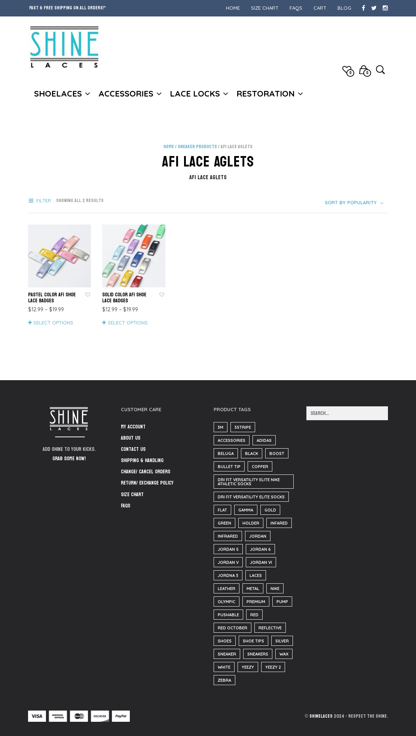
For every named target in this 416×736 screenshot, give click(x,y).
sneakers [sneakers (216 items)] (257, 654)
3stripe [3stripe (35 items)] (243, 427)
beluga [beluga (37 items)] (226, 453)
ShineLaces (321, 716)
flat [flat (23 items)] (222, 510)
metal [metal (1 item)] (253, 588)
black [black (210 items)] (251, 453)
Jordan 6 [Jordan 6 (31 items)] (260, 549)
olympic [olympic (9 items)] (226, 601)
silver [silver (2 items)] (282, 641)
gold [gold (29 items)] (270, 510)
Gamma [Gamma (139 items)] (245, 510)
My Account (133, 426)
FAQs (296, 8)
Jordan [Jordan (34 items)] (257, 536)
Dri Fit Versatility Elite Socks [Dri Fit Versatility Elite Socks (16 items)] (251, 497)
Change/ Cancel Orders (145, 471)
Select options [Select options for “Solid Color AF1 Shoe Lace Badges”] (128, 323)
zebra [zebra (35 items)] (224, 680)
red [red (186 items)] (254, 614)
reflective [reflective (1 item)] (270, 627)
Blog (344, 8)
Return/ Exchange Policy (147, 483)
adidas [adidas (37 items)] (264, 440)
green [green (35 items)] (224, 523)
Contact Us (133, 449)
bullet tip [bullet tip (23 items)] (229, 466)
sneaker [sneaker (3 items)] (227, 654)
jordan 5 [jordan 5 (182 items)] (228, 549)
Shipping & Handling (142, 460)
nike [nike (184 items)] (274, 588)
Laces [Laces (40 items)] (256, 575)
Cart (319, 8)
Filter (43, 201)
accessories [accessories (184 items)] (231, 440)
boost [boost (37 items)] (276, 453)
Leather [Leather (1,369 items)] (226, 588)
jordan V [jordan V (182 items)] (228, 562)
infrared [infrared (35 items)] (228, 536)
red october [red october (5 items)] (232, 627)
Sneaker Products (197, 146)
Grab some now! (69, 458)
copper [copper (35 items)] (260, 466)
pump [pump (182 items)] (282, 601)
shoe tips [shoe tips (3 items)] (253, 641)
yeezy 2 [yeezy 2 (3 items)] (273, 667)
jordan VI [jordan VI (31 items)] (261, 562)
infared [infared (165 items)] (279, 523)
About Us (130, 438)
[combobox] (355, 202)
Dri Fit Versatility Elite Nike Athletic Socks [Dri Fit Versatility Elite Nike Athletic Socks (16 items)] (249, 481)
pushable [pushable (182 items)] (228, 614)
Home (233, 8)
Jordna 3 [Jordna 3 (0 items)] (228, 575)
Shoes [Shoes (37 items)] (225, 641)
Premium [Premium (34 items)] (256, 601)
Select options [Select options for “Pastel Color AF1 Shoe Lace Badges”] (53, 323)
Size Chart (264, 8)
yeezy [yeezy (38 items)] (248, 667)
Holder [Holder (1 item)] (250, 523)
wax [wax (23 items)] (283, 654)
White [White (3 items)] (224, 667)
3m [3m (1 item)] (220, 427)
